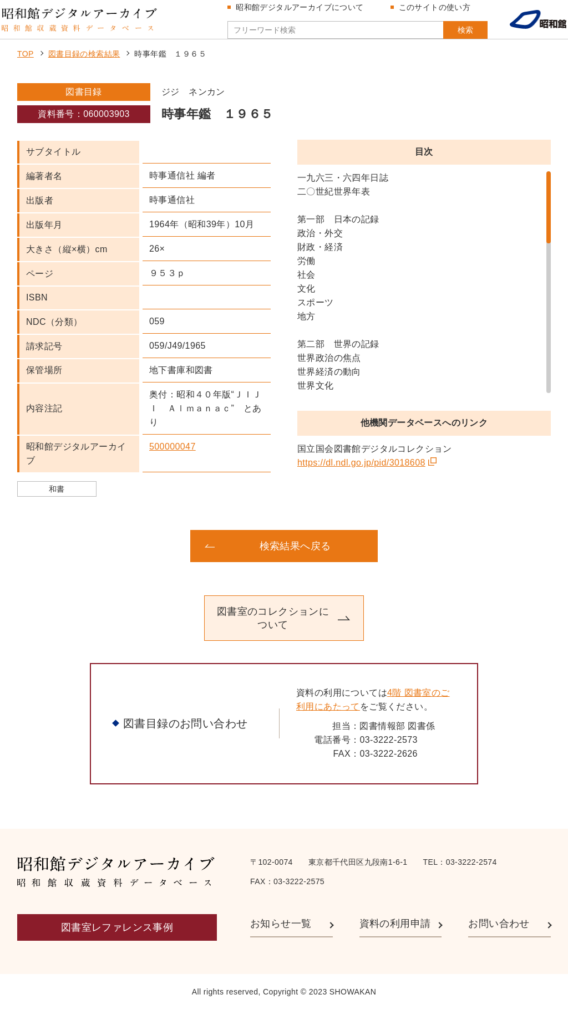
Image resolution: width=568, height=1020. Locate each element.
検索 (445, 34)
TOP (25, 64)
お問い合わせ (498, 934)
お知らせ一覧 (280, 934)
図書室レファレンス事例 (117, 937)
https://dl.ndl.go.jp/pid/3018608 (361, 473)
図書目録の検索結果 (84, 64)
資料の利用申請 (395, 934)
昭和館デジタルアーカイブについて (296, 12)
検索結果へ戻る (295, 556)
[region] (424, 293)
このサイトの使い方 (431, 12)
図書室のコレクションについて (273, 628)
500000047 (172, 456)
